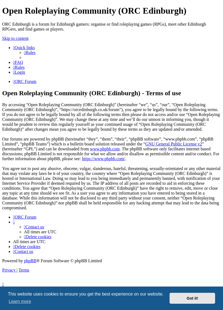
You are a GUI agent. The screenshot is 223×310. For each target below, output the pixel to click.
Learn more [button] (20, 301)
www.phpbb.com (105, 149)
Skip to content (15, 38)
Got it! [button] (192, 298)
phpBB (30, 260)
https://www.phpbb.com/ (103, 158)
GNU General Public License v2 (173, 144)
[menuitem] (29, 52)
